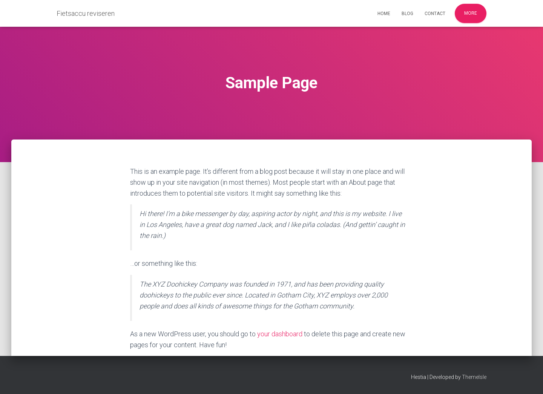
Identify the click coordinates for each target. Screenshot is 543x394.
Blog (407, 13)
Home (383, 13)
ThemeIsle (474, 377)
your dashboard (279, 334)
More (470, 13)
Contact (435, 13)
